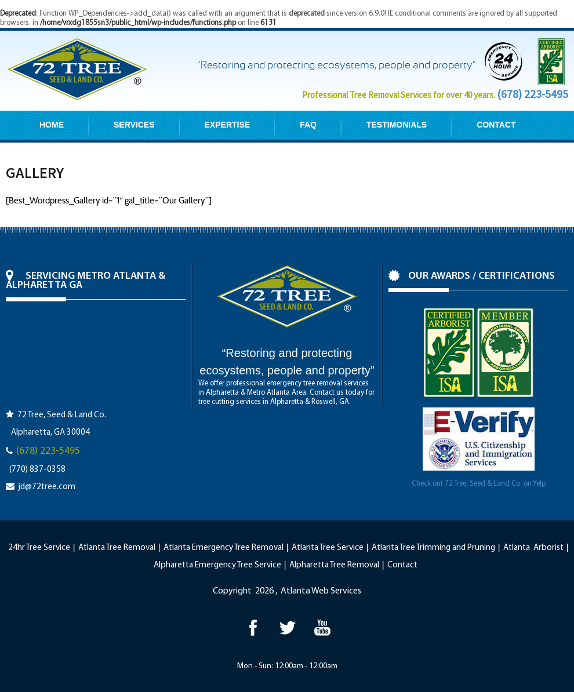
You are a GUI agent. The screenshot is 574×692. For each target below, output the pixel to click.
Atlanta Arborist (533, 548)
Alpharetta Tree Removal (334, 565)
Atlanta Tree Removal (116, 548)
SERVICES (134, 124)
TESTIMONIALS (396, 124)
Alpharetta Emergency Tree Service (217, 565)
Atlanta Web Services (321, 591)
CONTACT (496, 124)
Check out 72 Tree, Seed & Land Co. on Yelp (479, 483)
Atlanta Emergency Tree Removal (224, 548)
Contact (402, 565)
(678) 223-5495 (532, 94)
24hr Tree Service (39, 548)
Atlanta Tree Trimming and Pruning (433, 548)
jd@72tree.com (46, 487)
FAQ (308, 124)
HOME (51, 124)
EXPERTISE (227, 124)
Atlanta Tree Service (328, 548)
